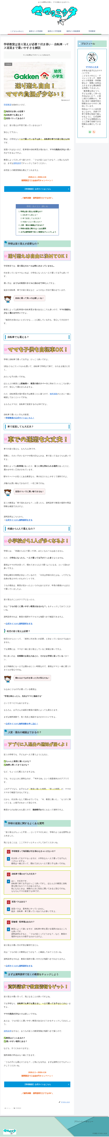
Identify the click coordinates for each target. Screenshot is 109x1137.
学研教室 (7, 105)
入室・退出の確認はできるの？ (32, 225)
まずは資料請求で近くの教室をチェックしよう (38, 232)
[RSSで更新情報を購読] (93, 131)
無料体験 (53, 394)
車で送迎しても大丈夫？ (32, 218)
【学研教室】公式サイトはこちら (37, 189)
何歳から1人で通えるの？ (32, 222)
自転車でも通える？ (30, 215)
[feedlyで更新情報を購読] (89, 131)
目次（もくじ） (34, 206)
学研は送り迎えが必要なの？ (31, 212)
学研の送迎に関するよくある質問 (33, 229)
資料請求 (17, 163)
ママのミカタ (92, 67)
